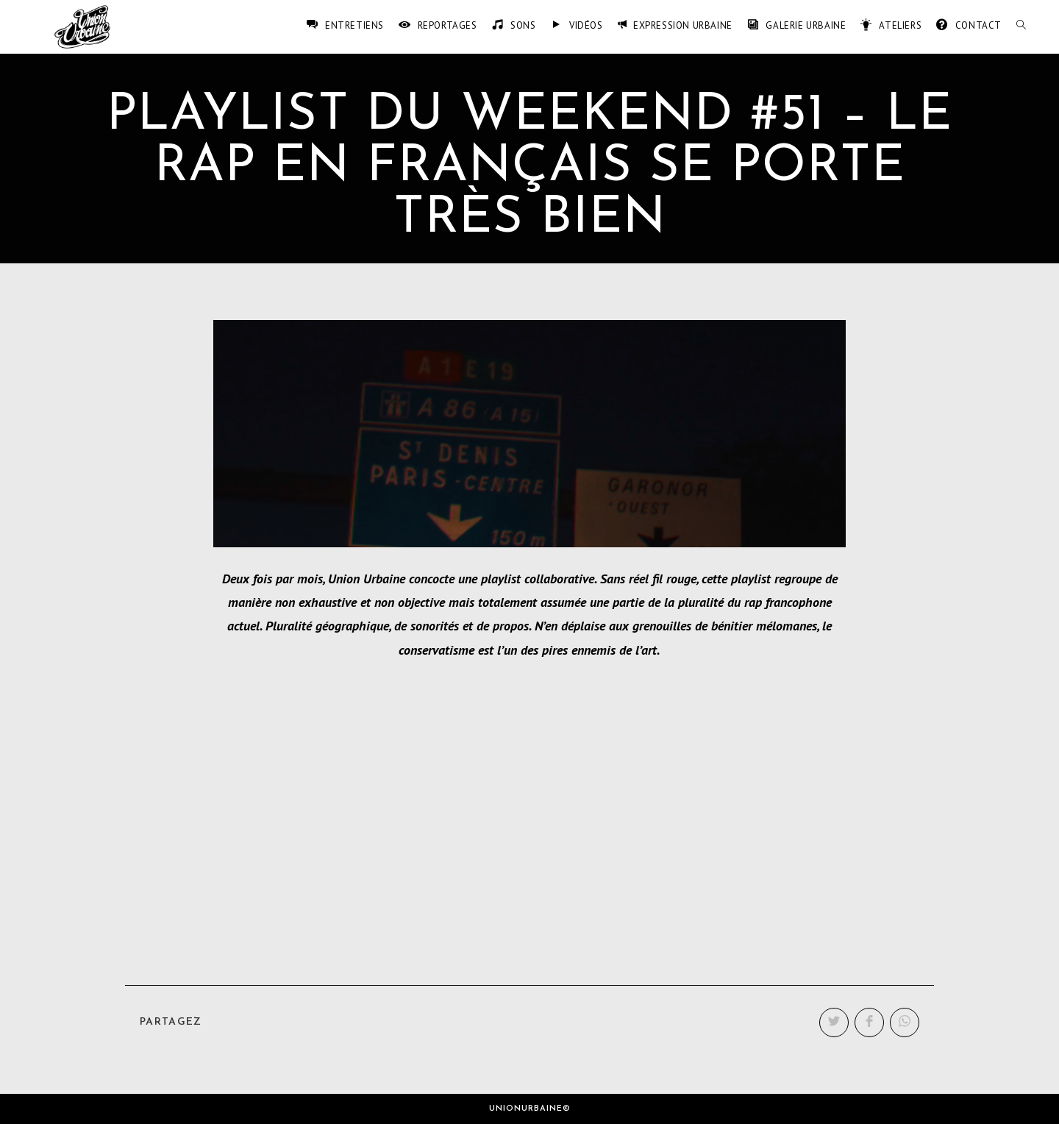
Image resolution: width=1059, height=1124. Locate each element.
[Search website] (1021, 25)
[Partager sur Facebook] (869, 1022)
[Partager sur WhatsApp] (904, 1022)
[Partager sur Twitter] (834, 1022)
